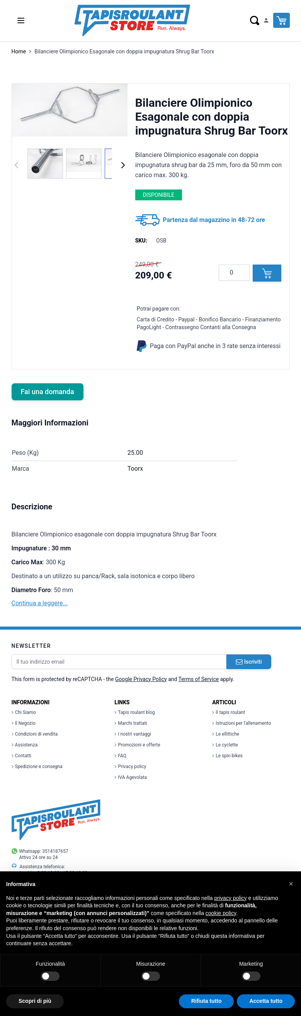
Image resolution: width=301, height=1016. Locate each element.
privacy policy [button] (230, 898)
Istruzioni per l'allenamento (241, 723)
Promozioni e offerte (137, 745)
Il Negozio (24, 723)
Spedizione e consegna (37, 766)
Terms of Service (199, 679)
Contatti (22, 755)
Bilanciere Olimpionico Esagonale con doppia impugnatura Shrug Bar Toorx (124, 51)
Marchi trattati (130, 723)
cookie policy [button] (221, 913)
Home (19, 51)
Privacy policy (130, 766)
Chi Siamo (24, 712)
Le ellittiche (225, 734)
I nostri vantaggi (132, 734)
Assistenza (25, 745)
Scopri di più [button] (35, 1001)
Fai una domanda (47, 392)
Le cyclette (225, 745)
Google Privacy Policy (141, 679)
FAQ (120, 755)
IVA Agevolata (130, 777)
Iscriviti (249, 662)
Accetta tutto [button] (265, 1001)
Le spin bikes (227, 755)
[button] (291, 884)
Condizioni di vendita (35, 734)
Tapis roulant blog (134, 712)
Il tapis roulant (228, 712)
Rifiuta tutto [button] (206, 1001)
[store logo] (132, 20)
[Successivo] (123, 165)
